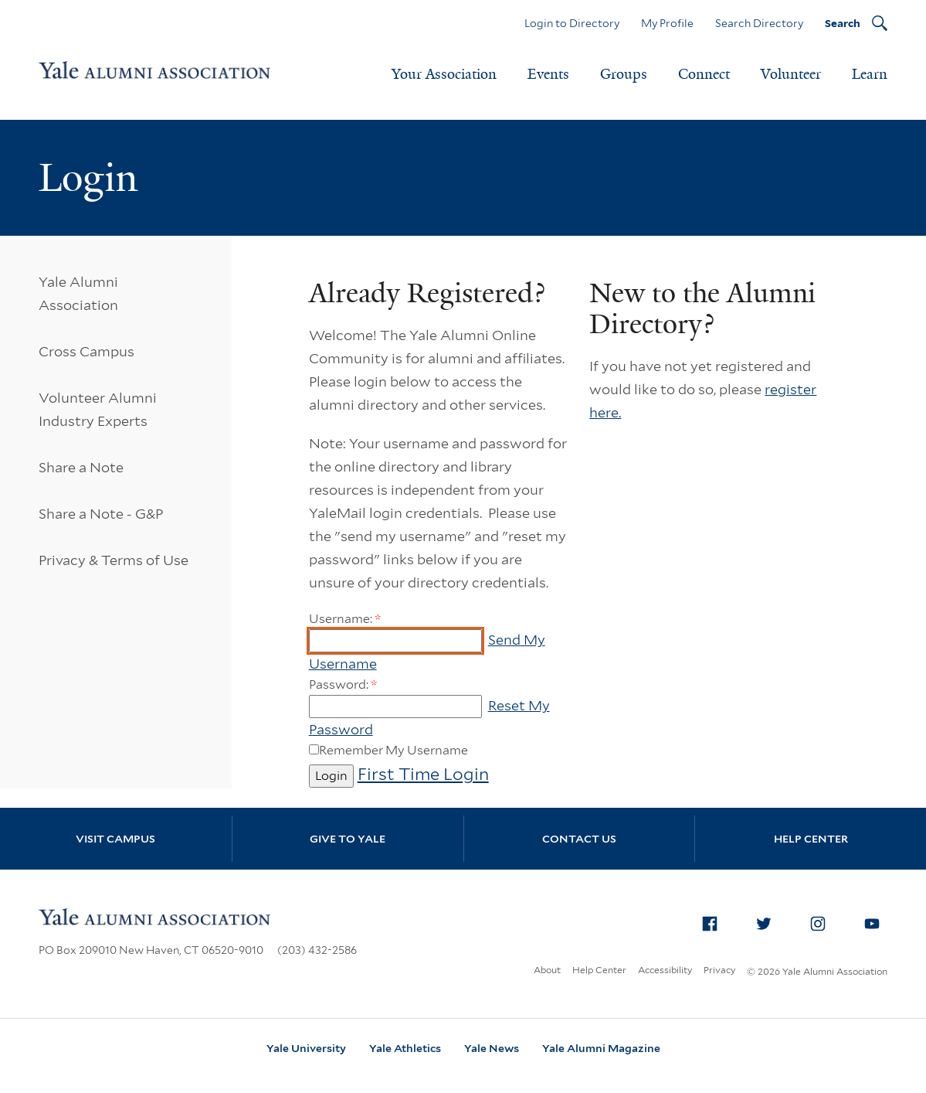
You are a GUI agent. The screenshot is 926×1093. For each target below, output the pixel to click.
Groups (623, 74)
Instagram (822, 921)
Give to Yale (347, 839)
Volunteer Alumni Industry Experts (98, 409)
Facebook (714, 921)
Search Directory (759, 23)
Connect (704, 74)
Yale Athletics (405, 1048)
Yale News (491, 1048)
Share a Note (81, 467)
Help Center (811, 839)
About (547, 970)
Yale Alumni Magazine (601, 1048)
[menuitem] (709, 923)
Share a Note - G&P (101, 514)
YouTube (876, 921)
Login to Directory (571, 23)
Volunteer (791, 74)
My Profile (667, 23)
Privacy (719, 970)
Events (548, 74)
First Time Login (423, 774)
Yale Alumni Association (78, 293)
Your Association (444, 74)
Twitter (768, 921)
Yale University (306, 1048)
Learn (869, 74)
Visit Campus (115, 839)
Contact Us (579, 839)
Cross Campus (86, 351)
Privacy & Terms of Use (113, 560)
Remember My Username (393, 750)
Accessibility (665, 970)
